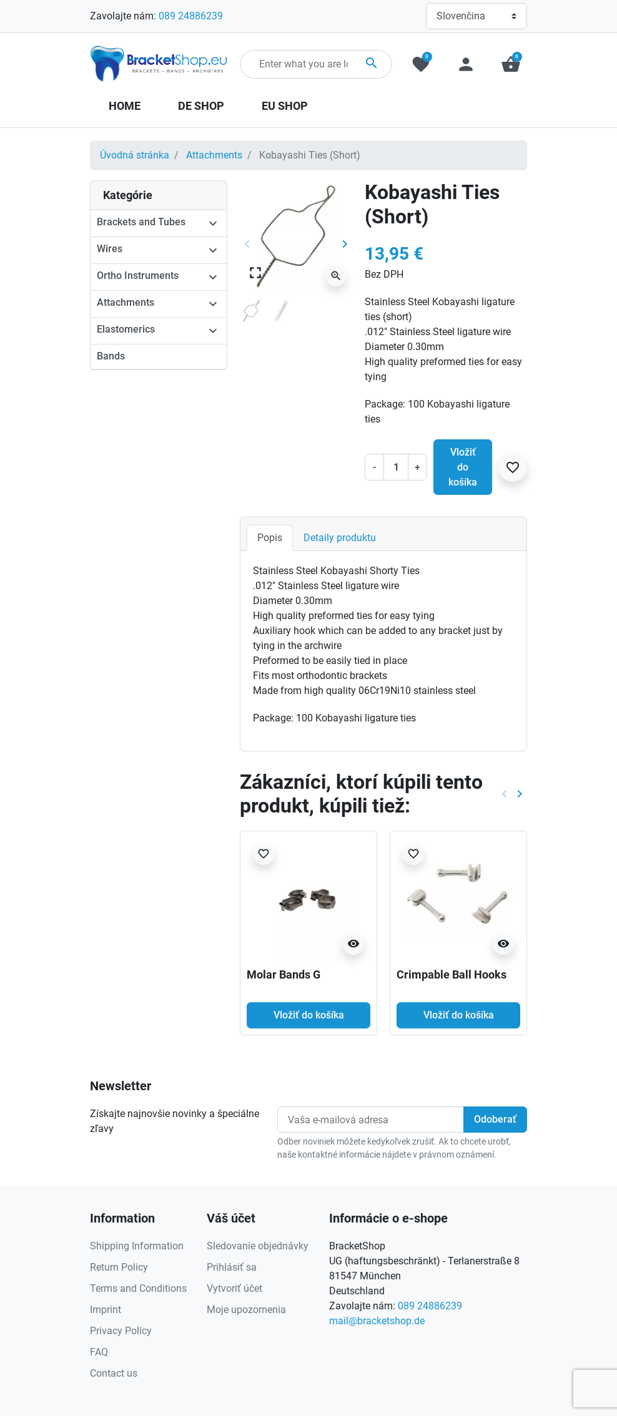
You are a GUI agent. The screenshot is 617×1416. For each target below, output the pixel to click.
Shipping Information (137, 1246)
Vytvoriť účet (234, 1288)
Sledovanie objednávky (257, 1246)
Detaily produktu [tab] (340, 538)
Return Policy (119, 1267)
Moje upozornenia (246, 1310)
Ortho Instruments (138, 275)
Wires (109, 249)
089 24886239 (191, 16)
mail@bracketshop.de (377, 1321)
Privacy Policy (121, 1331)
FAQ (99, 1352)
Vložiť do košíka (462, 467)
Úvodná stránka (134, 155)
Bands (111, 356)
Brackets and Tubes (141, 222)
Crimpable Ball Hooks (451, 974)
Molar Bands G (283, 974)
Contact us (113, 1373)
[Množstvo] (395, 467)
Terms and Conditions (138, 1288)
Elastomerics (126, 329)
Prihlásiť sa (232, 1267)
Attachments (214, 155)
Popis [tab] (269, 538)
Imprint (105, 1310)
